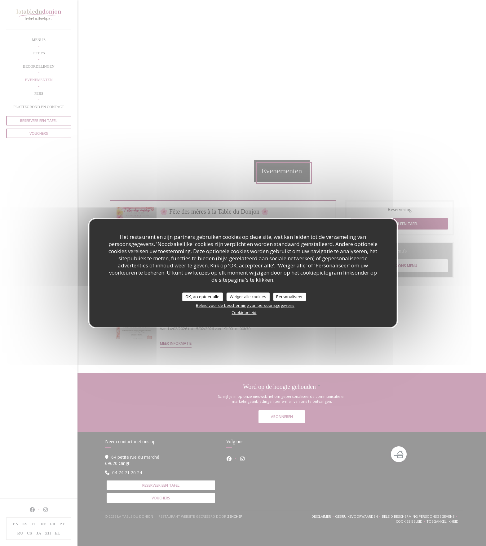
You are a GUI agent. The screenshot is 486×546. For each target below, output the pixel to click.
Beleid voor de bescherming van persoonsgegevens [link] (245, 305)
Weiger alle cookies (248, 296)
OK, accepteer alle (202, 296)
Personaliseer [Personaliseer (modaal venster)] (289, 296)
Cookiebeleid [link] (244, 312)
